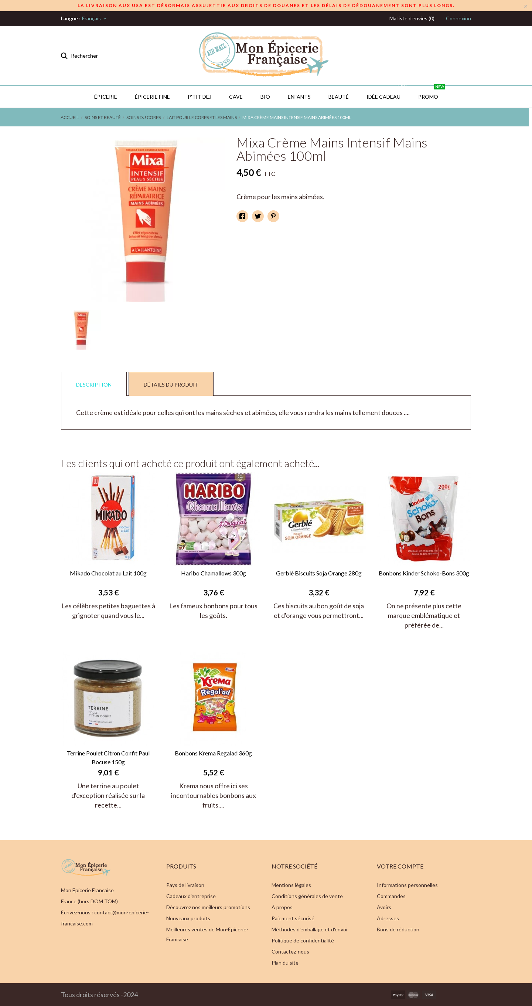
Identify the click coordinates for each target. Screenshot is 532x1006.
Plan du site (285, 962)
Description (94, 384)
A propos (282, 907)
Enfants (299, 97)
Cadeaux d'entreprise (191, 896)
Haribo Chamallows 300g (213, 573)
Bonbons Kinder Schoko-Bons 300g (424, 573)
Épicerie (105, 97)
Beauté (338, 97)
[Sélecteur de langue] (95, 18)
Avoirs (384, 907)
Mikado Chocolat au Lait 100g (108, 573)
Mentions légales (291, 885)
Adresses (388, 918)
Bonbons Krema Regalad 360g (213, 753)
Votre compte (400, 866)
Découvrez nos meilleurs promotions (208, 907)
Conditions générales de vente (307, 896)
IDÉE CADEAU (386, 93)
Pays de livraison (185, 885)
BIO (265, 97)
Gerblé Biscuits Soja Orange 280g (319, 573)
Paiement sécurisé (293, 918)
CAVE (236, 97)
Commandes (391, 896)
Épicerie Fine (152, 97)
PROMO (431, 93)
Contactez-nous (290, 951)
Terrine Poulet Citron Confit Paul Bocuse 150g (108, 757)
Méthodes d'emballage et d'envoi (309, 929)
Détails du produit (171, 384)
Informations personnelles (407, 885)
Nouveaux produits (188, 918)
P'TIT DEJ (199, 97)
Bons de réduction (398, 929)
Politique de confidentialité (303, 940)
